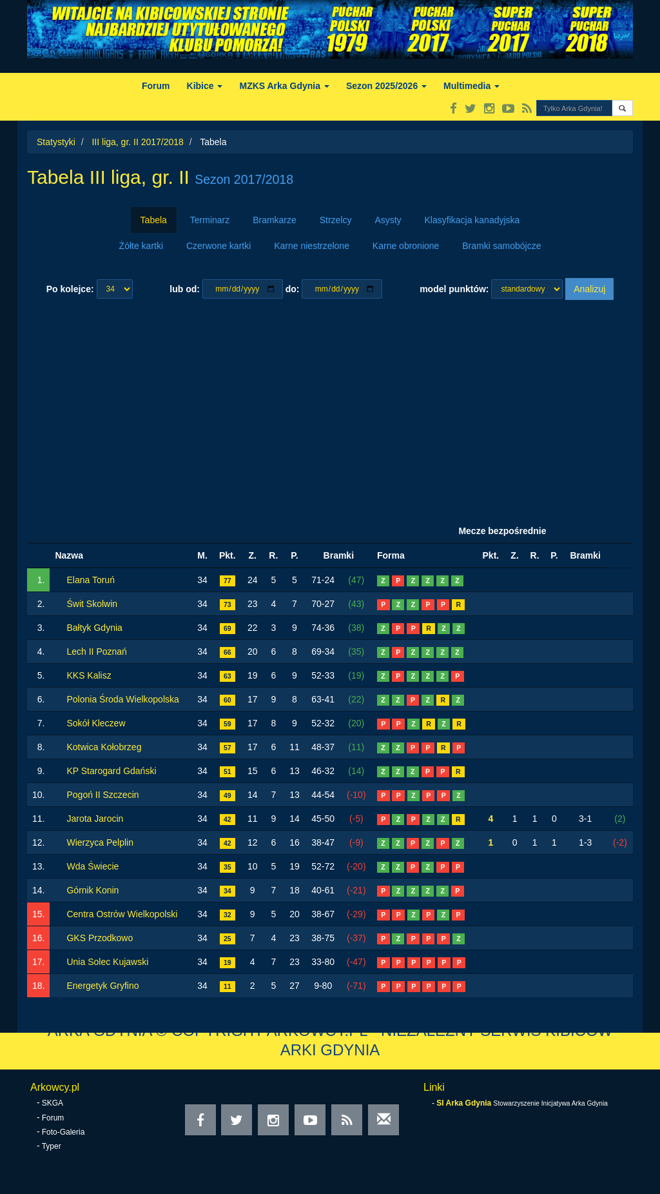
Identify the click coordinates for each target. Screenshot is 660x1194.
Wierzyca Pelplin (99, 842)
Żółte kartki (141, 246)
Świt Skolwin (91, 604)
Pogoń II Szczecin (102, 795)
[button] (622, 108)
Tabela (154, 220)
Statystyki (56, 142)
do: (293, 289)
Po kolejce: (70, 289)
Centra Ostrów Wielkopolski (121, 914)
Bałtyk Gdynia (94, 627)
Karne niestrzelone (311, 246)
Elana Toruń (90, 580)
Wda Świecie (92, 866)
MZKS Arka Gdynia (284, 86)
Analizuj (589, 289)
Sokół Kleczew (95, 723)
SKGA (52, 1103)
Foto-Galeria (63, 1132)
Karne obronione (406, 246)
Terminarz (209, 220)
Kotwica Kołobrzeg (103, 747)
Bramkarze (274, 220)
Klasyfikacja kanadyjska (472, 220)
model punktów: (454, 289)
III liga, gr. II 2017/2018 (137, 142)
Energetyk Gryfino (102, 985)
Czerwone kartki (218, 246)
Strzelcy (336, 220)
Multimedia (471, 86)
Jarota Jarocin (94, 818)
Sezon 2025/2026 (386, 86)
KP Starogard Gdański (111, 771)
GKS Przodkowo (99, 938)
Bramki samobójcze (501, 246)
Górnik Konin (92, 890)
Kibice (205, 86)
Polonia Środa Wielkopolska (122, 699)
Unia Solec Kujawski (107, 962)
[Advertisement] (330, 409)
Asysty (387, 220)
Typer (51, 1146)
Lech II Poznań (96, 651)
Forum (156, 86)
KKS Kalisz (88, 675)
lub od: (185, 289)
